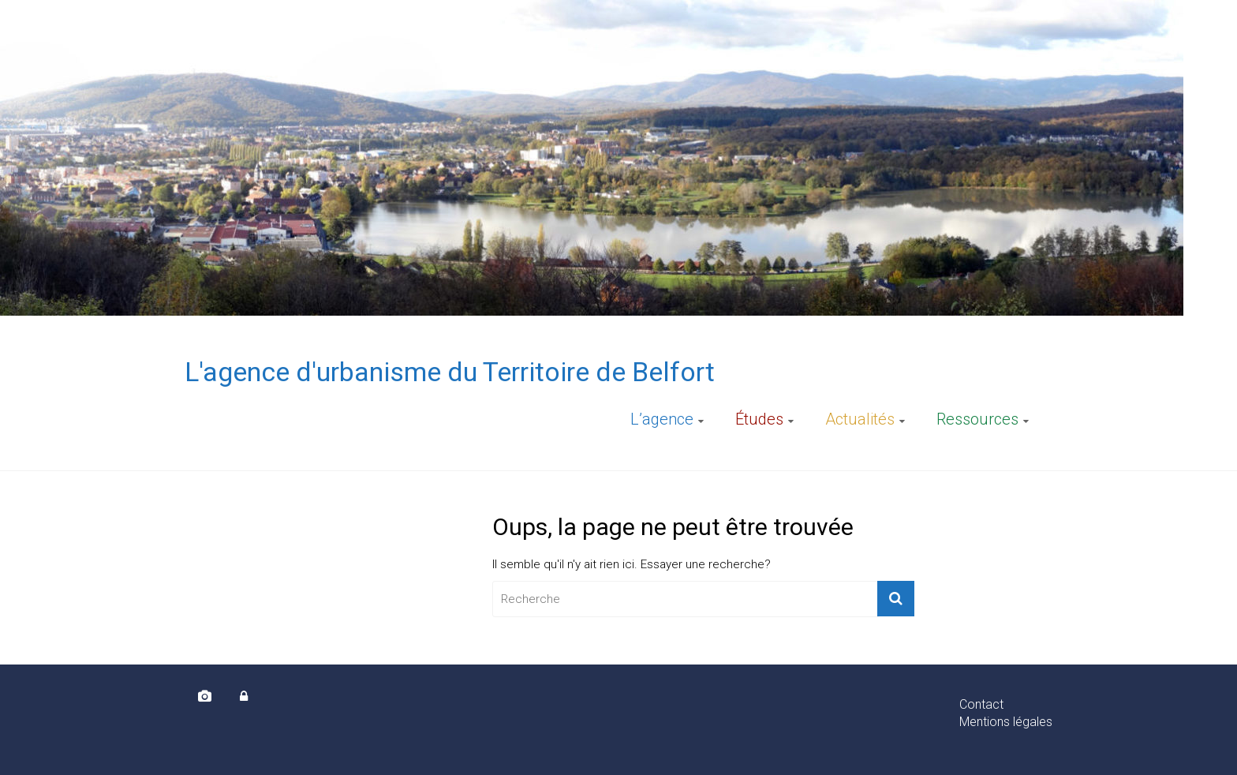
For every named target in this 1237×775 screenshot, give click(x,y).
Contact (981, 704)
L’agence (661, 419)
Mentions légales (1005, 721)
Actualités (860, 419)
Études (759, 419)
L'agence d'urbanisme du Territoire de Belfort (450, 372)
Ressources (977, 419)
